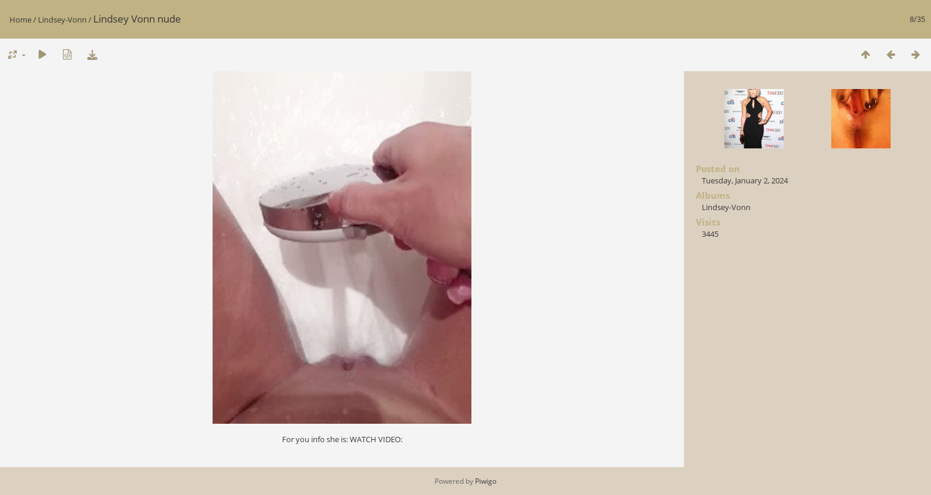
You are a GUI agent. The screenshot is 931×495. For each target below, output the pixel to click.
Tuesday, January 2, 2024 (745, 180)
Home (20, 19)
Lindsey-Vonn (62, 19)
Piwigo (485, 481)
